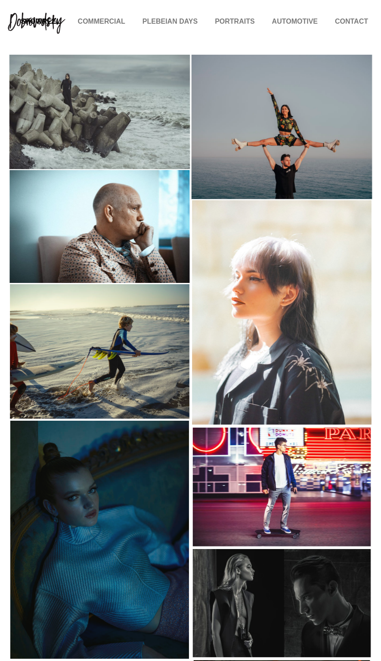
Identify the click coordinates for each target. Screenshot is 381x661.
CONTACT (351, 21)
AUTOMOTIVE (295, 21)
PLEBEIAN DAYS (170, 21)
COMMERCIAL (101, 21)
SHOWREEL (40, 21)
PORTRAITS (234, 21)
